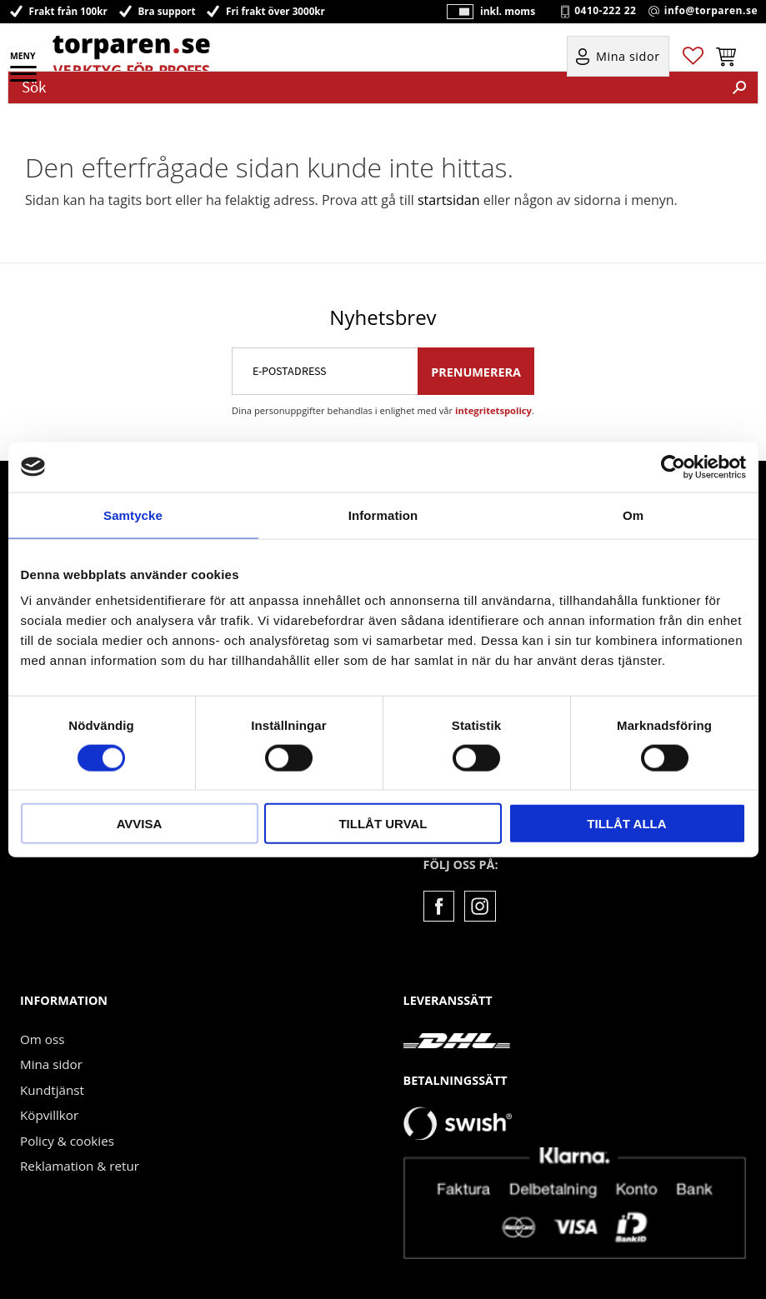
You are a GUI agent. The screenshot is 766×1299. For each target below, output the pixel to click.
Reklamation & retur (79, 1164)
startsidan (449, 200)
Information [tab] (383, 514)
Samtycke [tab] (133, 514)
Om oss (42, 1037)
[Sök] (739, 87)
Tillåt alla (626, 824)
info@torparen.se (711, 12)
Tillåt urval (382, 824)
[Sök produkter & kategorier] (365, 87)
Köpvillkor (49, 1113)
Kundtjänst (52, 1088)
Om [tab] (633, 514)
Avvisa (140, 824)
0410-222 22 (605, 12)
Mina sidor (51, 1062)
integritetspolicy (493, 408)
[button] (24, 79)
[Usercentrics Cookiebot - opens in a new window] (673, 466)
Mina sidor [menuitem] (628, 59)
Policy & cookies (67, 1139)
